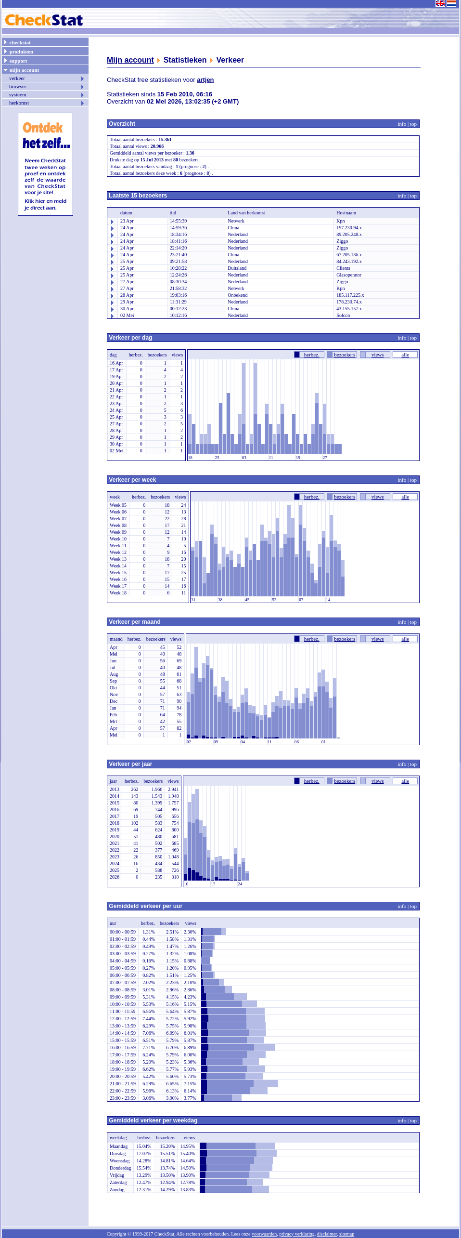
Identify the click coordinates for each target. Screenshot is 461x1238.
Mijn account (130, 60)
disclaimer (327, 1234)
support (15, 60)
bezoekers (344, 354)
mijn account (21, 69)
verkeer (47, 78)
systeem (47, 94)
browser (47, 86)
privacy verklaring (297, 1234)
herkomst (47, 102)
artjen (205, 79)
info (402, 124)
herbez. (312, 354)
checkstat (17, 42)
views (377, 354)
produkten (18, 51)
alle (405, 354)
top (413, 124)
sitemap (346, 1234)
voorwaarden (264, 1234)
